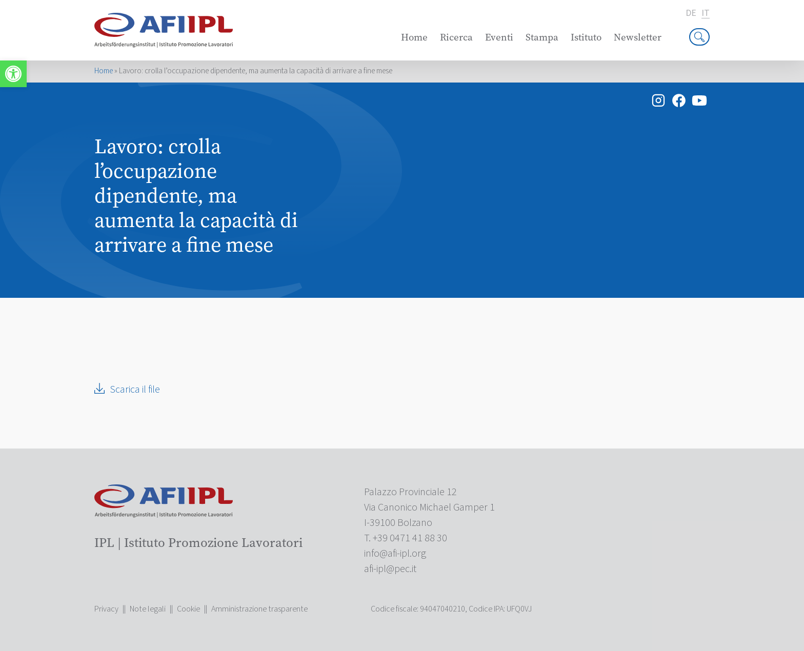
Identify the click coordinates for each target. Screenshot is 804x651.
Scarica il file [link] (135, 389)
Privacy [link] (106, 609)
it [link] (705, 13)
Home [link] (414, 37)
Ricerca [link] (456, 37)
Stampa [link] (542, 37)
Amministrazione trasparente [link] (259, 609)
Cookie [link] (188, 609)
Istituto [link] (586, 37)
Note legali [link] (148, 609)
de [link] (691, 13)
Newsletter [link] (637, 37)
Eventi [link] (499, 37)
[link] (13, 73)
